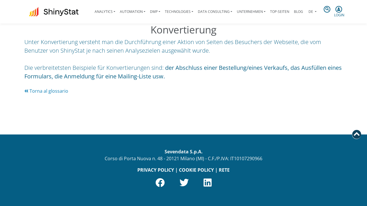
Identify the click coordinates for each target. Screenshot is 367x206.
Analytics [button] (104, 11)
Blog (298, 11)
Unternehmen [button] (250, 11)
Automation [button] (131, 11)
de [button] (311, 11)
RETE (224, 170)
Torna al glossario (46, 91)
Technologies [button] (178, 11)
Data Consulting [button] (214, 11)
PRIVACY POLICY (155, 170)
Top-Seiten (279, 11)
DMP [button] (154, 11)
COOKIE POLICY (196, 170)
